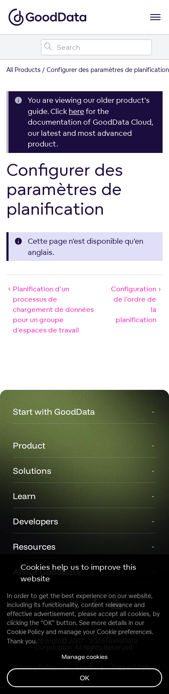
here (76, 111)
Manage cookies (84, 657)
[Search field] (96, 47)
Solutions (32, 470)
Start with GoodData (54, 411)
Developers (35, 521)
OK (85, 677)
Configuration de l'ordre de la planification (137, 304)
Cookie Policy (25, 632)
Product (29, 445)
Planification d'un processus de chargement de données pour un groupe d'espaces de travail (50, 309)
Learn (24, 496)
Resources (34, 546)
